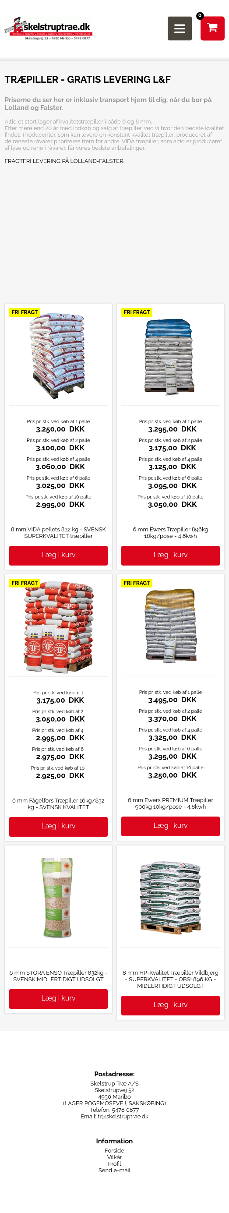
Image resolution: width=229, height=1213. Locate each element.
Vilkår (114, 1157)
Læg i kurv (59, 555)
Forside (114, 1150)
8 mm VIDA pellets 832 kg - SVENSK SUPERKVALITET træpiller (58, 532)
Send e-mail (114, 1170)
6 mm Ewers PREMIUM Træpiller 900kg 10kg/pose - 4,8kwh (170, 803)
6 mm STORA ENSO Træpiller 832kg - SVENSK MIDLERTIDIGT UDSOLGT (59, 976)
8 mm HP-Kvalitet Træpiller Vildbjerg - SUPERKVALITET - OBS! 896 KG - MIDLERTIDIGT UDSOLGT (170, 979)
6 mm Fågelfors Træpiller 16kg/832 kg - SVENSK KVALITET (58, 803)
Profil (114, 1163)
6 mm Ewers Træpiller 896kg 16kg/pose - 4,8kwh (170, 532)
